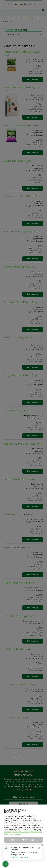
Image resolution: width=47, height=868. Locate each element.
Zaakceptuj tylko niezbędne (24, 840)
